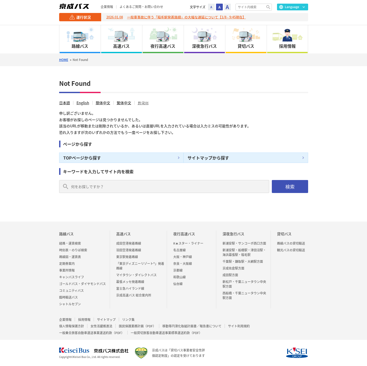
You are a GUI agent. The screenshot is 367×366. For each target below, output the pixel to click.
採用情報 (84, 319)
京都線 (178, 270)
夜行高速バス (184, 233)
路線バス (66, 233)
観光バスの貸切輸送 (291, 250)
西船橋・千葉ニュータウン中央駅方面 (244, 295)
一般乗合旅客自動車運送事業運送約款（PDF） (91, 333)
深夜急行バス (233, 233)
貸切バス (284, 233)
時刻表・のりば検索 (73, 250)
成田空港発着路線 (128, 243)
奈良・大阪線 (182, 263)
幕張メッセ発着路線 (130, 281)
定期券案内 (67, 263)
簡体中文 (103, 102)
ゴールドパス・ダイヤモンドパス (82, 283)
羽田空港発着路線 (128, 250)
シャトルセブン (70, 304)
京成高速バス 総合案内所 (133, 295)
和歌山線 (179, 277)
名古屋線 (179, 250)
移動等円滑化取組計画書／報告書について (191, 326)
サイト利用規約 (239, 326)
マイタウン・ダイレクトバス (136, 275)
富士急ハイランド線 (130, 288)
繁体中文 (124, 102)
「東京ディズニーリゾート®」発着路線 (140, 266)
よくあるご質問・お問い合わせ (141, 7)
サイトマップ (106, 319)
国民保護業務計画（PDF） (137, 326)
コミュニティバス (71, 290)
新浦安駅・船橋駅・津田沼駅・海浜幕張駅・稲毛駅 (244, 252)
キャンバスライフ (71, 277)
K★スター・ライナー (188, 243)
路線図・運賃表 (70, 256)
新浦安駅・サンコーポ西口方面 (244, 243)
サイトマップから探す (208, 158)
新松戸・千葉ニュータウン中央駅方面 (244, 284)
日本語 (64, 102)
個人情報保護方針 (71, 326)
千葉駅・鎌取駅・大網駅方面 (243, 261)
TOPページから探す (82, 158)
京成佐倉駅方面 (233, 268)
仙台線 (178, 283)
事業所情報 (67, 270)
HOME (63, 59)
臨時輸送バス (68, 297)
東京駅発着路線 (127, 256)
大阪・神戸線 (182, 256)
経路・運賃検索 (70, 243)
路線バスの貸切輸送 (291, 243)
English (83, 102)
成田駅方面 (230, 275)
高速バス (123, 233)
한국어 (143, 102)
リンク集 (128, 319)
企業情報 (107, 7)
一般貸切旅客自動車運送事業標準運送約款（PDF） (166, 333)
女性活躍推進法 (101, 326)
